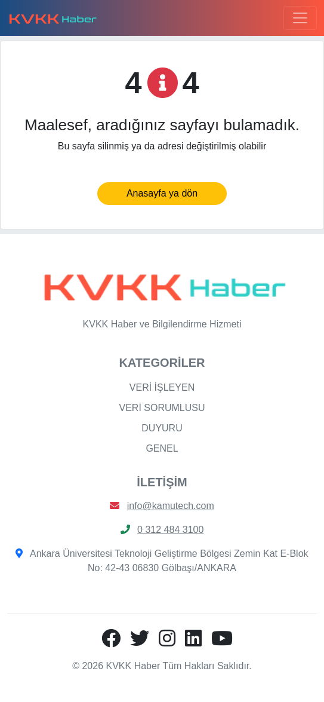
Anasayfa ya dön (162, 193)
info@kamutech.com (170, 506)
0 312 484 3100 (170, 530)
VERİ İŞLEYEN (162, 387)
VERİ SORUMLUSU (162, 408)
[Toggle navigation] (300, 18)
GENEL (162, 448)
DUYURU (161, 428)
